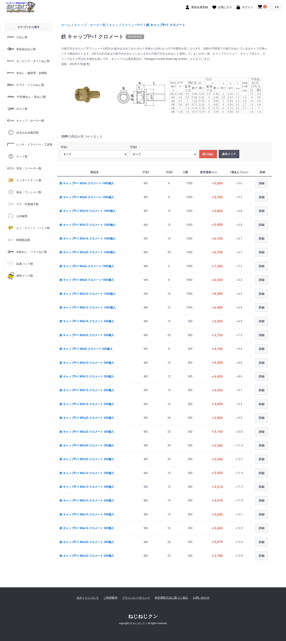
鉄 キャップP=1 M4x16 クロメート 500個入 (87, 321)
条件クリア (229, 154)
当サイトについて (87, 597)
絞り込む (208, 154)
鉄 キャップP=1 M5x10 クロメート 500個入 (87, 362)
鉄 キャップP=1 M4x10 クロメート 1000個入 (88, 293)
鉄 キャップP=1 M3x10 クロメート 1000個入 (88, 210)
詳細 (261, 183)
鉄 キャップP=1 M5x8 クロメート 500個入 (86, 348)
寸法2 (133, 147)
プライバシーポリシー (136, 597)
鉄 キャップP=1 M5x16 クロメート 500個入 (87, 404)
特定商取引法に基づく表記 (171, 597)
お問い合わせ (201, 597)
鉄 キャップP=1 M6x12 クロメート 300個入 (87, 486)
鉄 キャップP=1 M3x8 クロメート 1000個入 (87, 197)
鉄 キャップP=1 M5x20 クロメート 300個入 (87, 417)
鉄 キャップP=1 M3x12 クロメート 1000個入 (88, 224)
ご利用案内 (110, 597)
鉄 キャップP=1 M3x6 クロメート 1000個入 (87, 183)
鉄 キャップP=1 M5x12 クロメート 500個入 (87, 376)
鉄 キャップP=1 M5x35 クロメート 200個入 (87, 459)
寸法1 (64, 147)
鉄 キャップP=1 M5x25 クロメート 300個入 (87, 431)
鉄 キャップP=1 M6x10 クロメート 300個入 (87, 473)
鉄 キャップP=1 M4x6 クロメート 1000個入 (87, 266)
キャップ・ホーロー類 (90, 25)
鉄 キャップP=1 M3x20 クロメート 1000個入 (88, 252)
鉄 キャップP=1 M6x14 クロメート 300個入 (87, 500)
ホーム (66, 25)
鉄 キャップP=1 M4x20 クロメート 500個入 (87, 335)
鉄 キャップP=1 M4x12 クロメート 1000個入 (88, 307)
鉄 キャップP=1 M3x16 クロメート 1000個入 (88, 238)
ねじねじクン (143, 616)
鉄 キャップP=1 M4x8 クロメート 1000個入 (87, 279)
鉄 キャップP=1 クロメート (165, 25)
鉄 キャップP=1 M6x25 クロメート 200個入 (87, 555)
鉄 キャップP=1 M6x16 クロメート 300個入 (87, 528)
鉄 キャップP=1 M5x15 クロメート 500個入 (87, 390)
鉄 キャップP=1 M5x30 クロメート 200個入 (87, 445)
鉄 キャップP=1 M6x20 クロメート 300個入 (87, 542)
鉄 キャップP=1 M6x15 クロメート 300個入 (87, 514)
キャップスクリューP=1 (126, 25)
